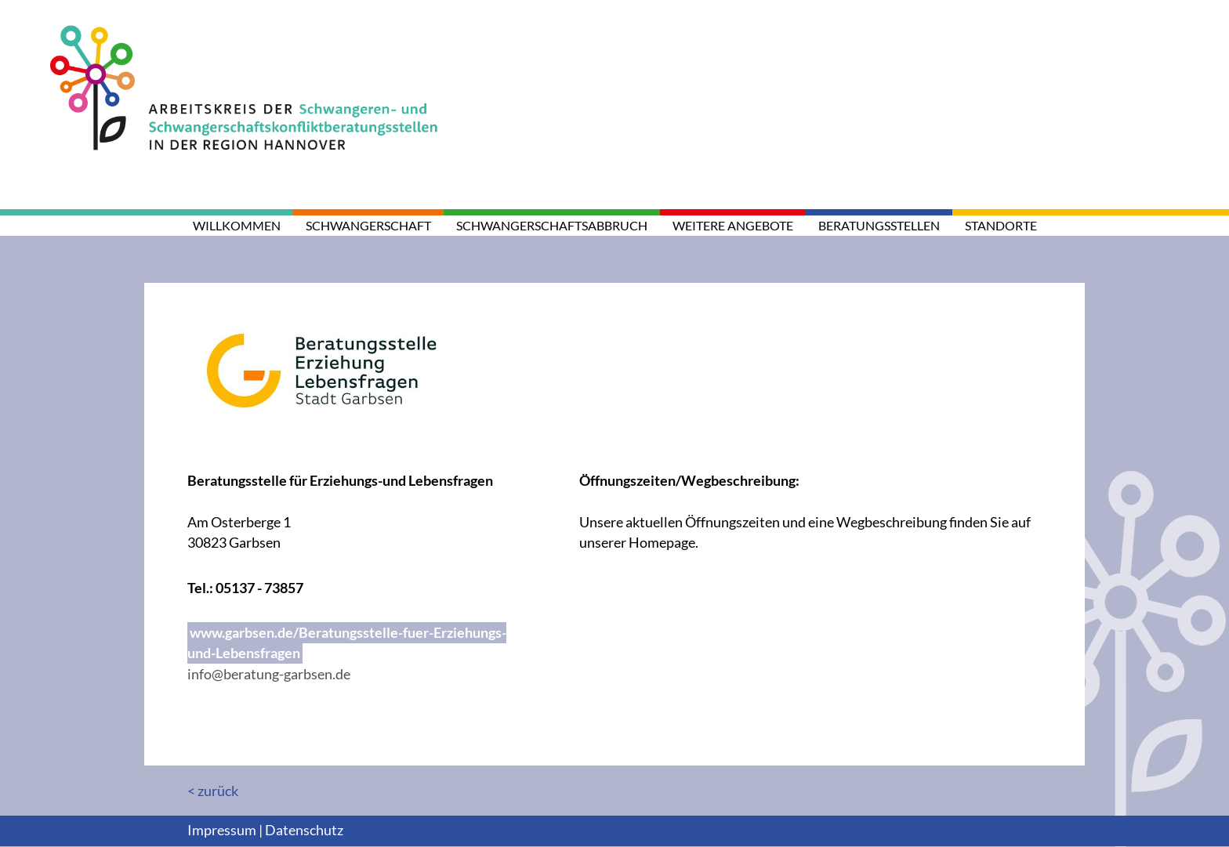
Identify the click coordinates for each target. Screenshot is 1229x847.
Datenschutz (304, 830)
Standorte (1001, 225)
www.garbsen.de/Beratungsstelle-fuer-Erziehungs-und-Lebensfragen (346, 642)
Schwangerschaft (368, 225)
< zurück (212, 791)
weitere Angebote (733, 225)
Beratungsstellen (879, 225)
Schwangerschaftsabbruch (551, 225)
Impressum (221, 830)
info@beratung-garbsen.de (268, 674)
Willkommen (237, 225)
